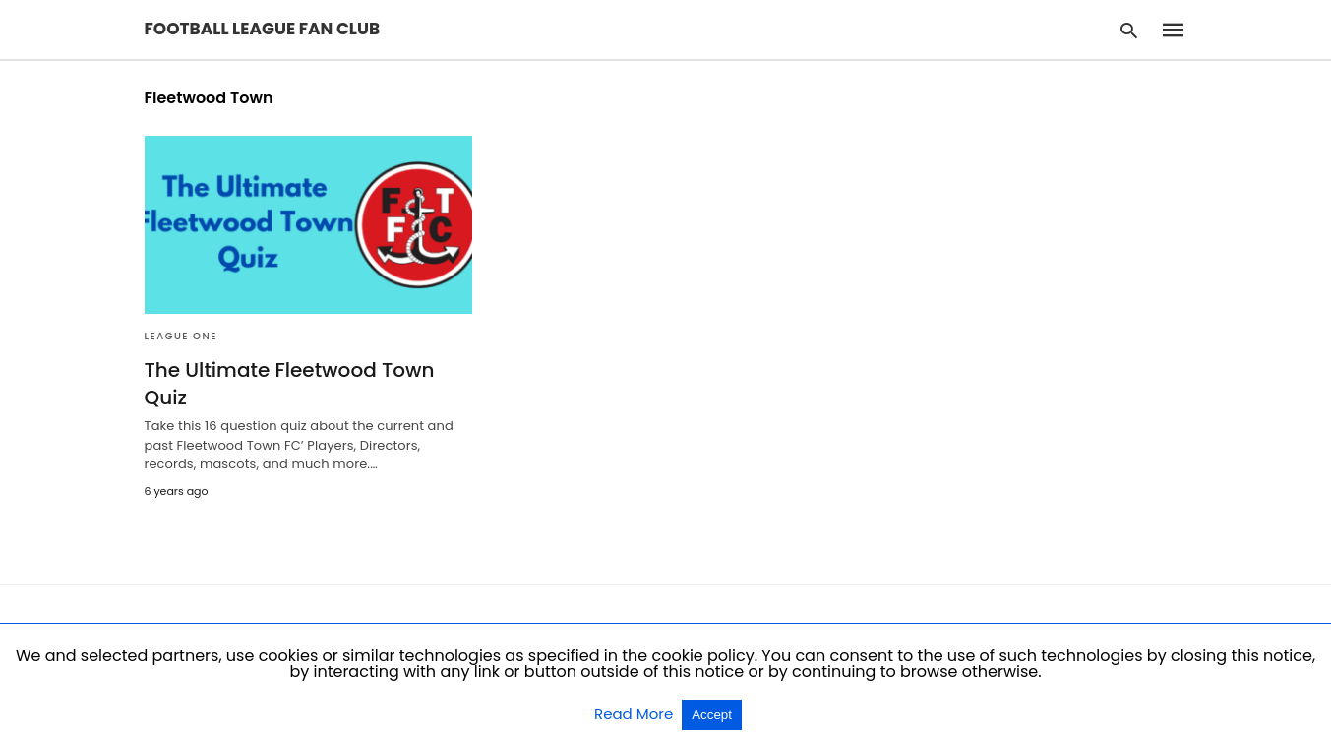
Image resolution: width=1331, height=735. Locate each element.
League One (181, 336)
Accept (712, 714)
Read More (635, 714)
